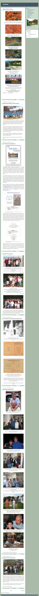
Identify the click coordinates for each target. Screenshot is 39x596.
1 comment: (22, 385)
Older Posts (23, 590)
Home (11, 590)
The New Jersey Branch (8, 253)
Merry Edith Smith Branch (8, 389)
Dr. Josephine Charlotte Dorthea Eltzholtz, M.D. (12, 318)
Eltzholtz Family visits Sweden (9, 557)
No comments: (22, 251)
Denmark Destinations (31, 12)
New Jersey (29, 17)
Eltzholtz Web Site (30, 13)
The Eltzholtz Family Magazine (9, 143)
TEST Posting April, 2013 (8, 9)
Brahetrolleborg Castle (31, 9)
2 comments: (22, 99)
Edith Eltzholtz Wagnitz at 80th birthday (11, 103)
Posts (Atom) (7, 592)
